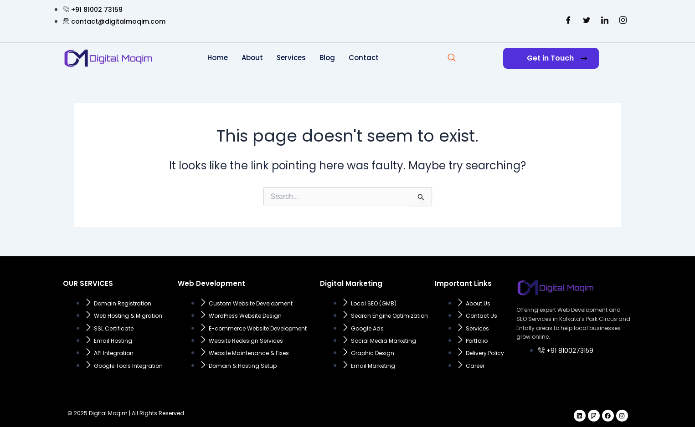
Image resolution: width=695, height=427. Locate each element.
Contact (364, 57)
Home (217, 57)
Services (291, 57)
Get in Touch (557, 58)
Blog (327, 57)
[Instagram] (623, 21)
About (252, 57)
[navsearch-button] (451, 58)
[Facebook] (568, 21)
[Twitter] (586, 21)
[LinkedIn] (605, 21)
